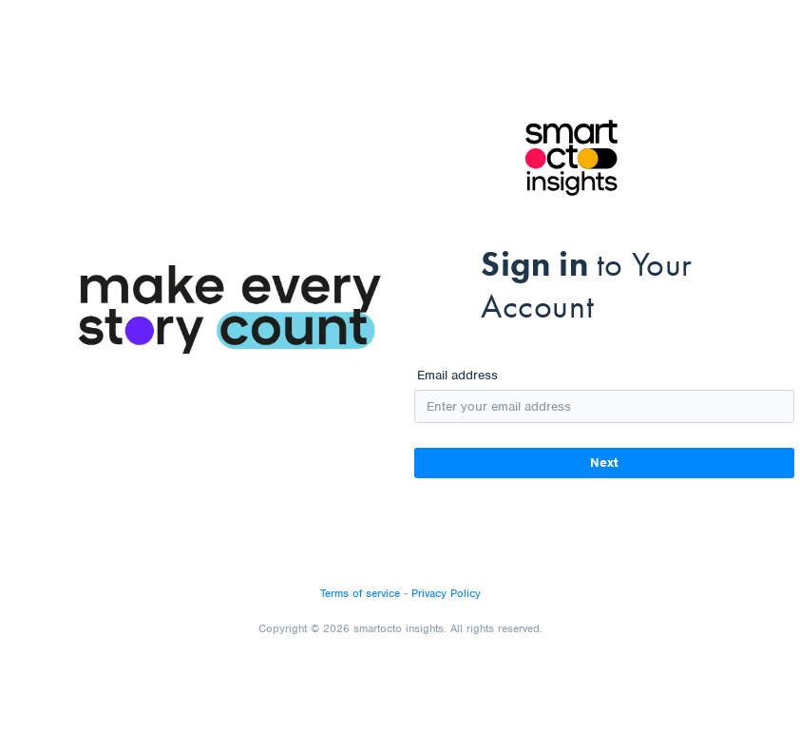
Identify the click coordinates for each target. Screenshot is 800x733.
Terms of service (360, 593)
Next (604, 462)
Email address (457, 375)
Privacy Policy (446, 593)
